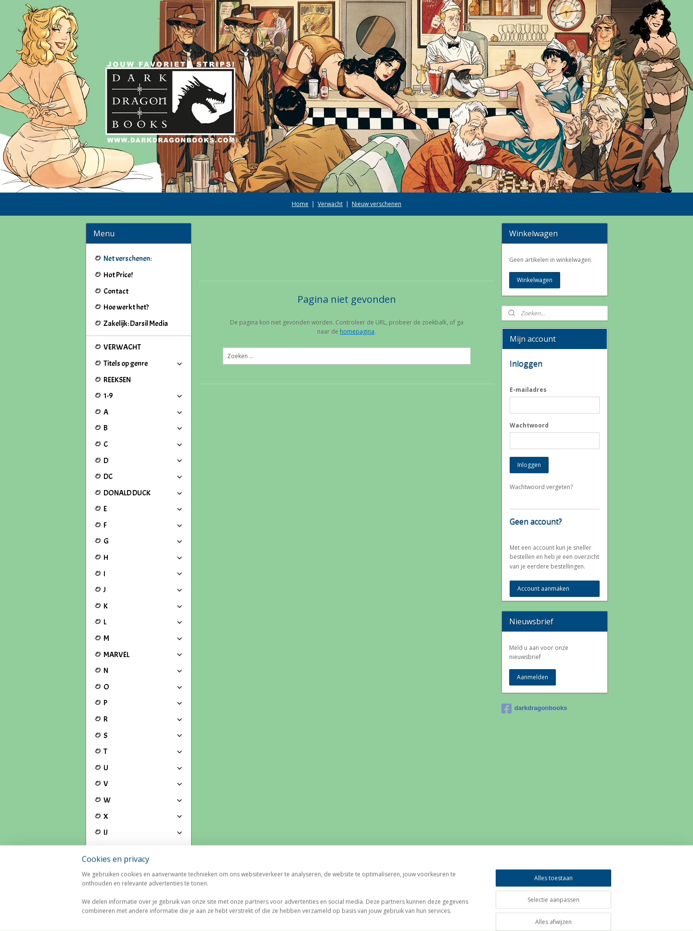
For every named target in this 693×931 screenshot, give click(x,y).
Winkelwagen (534, 280)
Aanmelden (532, 677)
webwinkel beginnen (374, 913)
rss (337, 913)
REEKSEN (117, 380)
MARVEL (143, 654)
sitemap (317, 913)
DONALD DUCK (143, 493)
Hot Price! (118, 275)
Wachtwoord (529, 425)
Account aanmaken (543, 588)
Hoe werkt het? (126, 307)
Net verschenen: (127, 258)
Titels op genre (143, 363)
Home (300, 204)
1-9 (143, 396)
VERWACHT (122, 347)
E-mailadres (528, 390)
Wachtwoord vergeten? (541, 487)
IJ (143, 832)
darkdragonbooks (534, 708)
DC (143, 476)
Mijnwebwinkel (457, 913)
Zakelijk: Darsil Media (135, 323)
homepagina (357, 331)
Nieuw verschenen (376, 204)
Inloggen (529, 465)
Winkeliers (143, 872)
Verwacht (330, 204)
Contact (115, 291)
